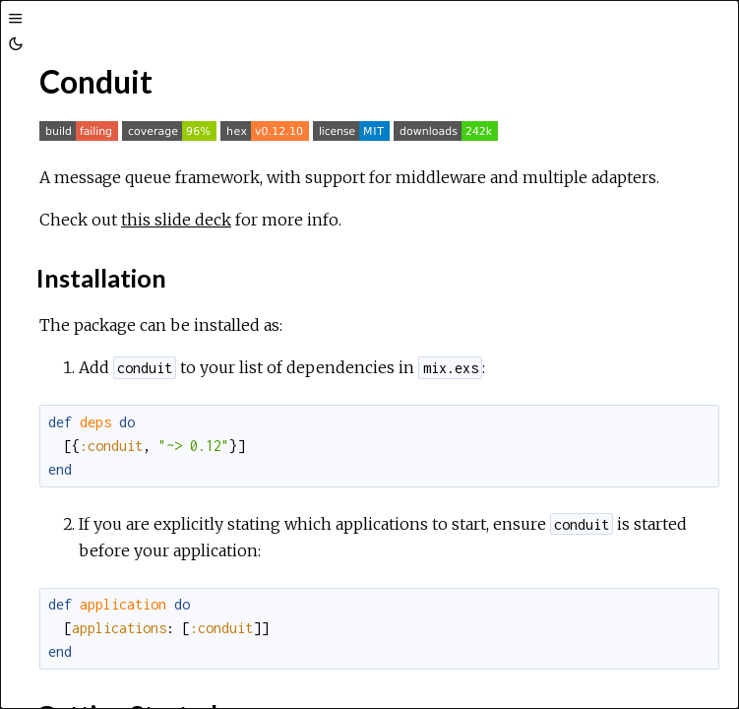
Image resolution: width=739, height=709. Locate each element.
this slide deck (176, 219)
